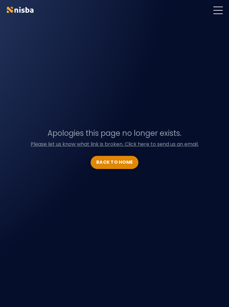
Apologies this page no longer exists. (114, 133)
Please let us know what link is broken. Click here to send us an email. (115, 144)
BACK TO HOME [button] (114, 162)
